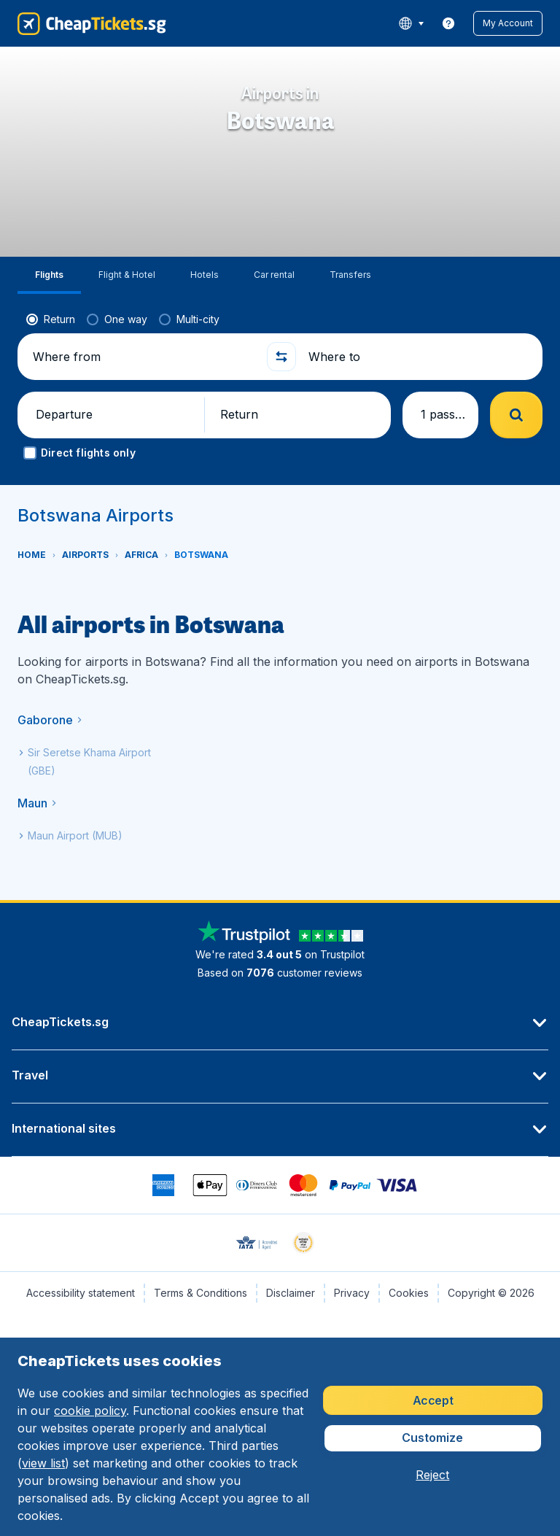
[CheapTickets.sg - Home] (92, 23)
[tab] (49, 275)
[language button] (411, 23)
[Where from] (143, 356)
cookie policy (90, 1410)
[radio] (50, 319)
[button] (507, 23)
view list (43, 1463)
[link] (448, 23)
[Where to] (419, 356)
